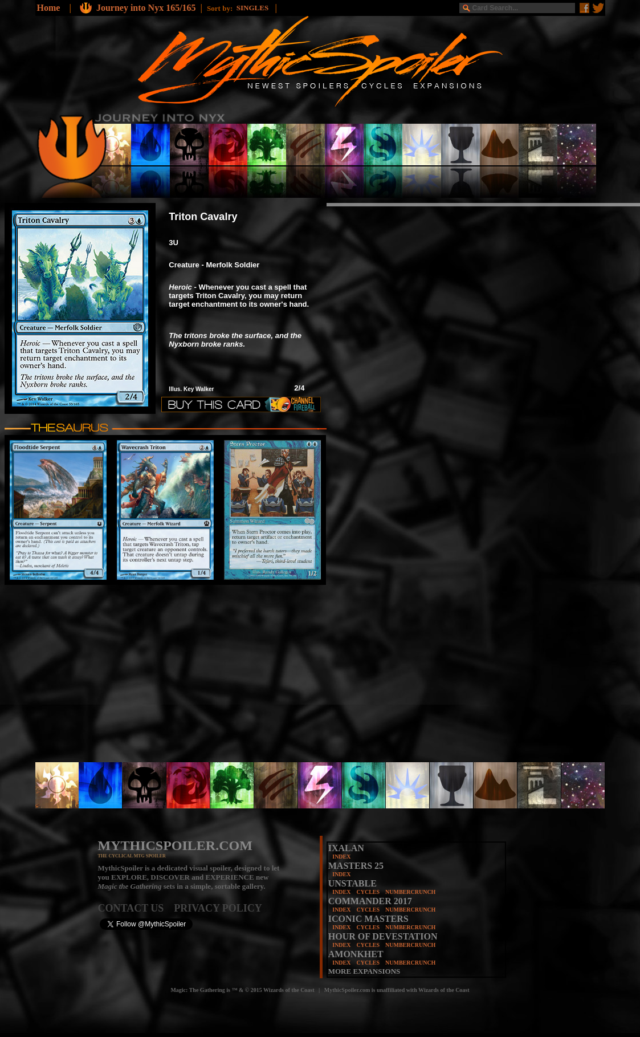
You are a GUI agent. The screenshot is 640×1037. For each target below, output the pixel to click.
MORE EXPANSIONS (364, 971)
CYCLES (368, 892)
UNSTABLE (352, 883)
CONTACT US (136, 908)
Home (48, 8)
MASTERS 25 (356, 866)
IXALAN (346, 848)
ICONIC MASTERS (368, 919)
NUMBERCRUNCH (410, 892)
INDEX (341, 856)
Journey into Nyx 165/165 (146, 8)
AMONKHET (356, 954)
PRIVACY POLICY (218, 908)
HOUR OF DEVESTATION (383, 936)
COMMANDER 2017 (370, 901)
